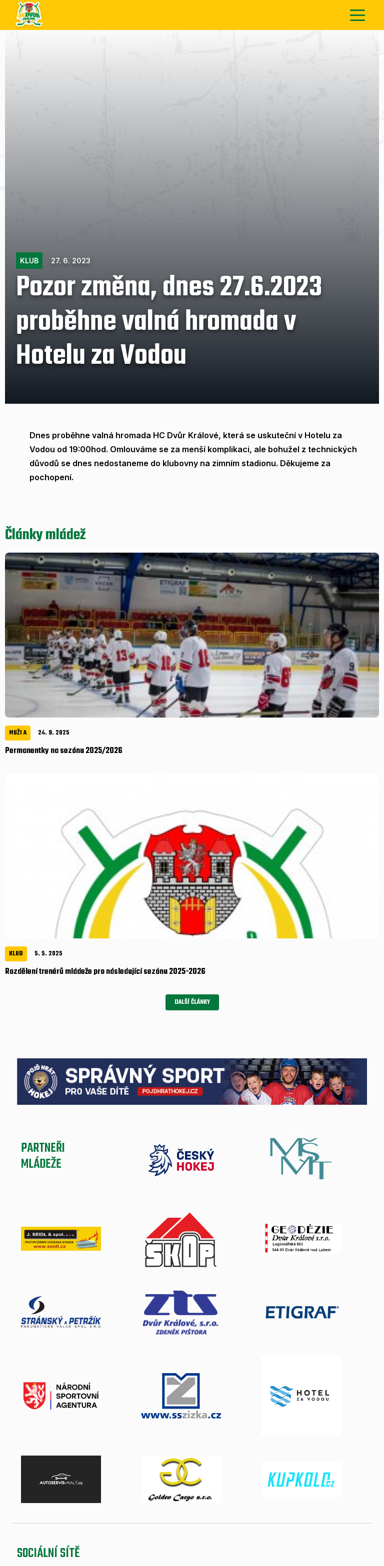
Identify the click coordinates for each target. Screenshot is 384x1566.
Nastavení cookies (267, 1487)
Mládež (172, 1431)
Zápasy (129, 1431)
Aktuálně (43, 1431)
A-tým (88, 1431)
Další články (192, 639)
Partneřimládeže (43, 793)
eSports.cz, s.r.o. (209, 1487)
